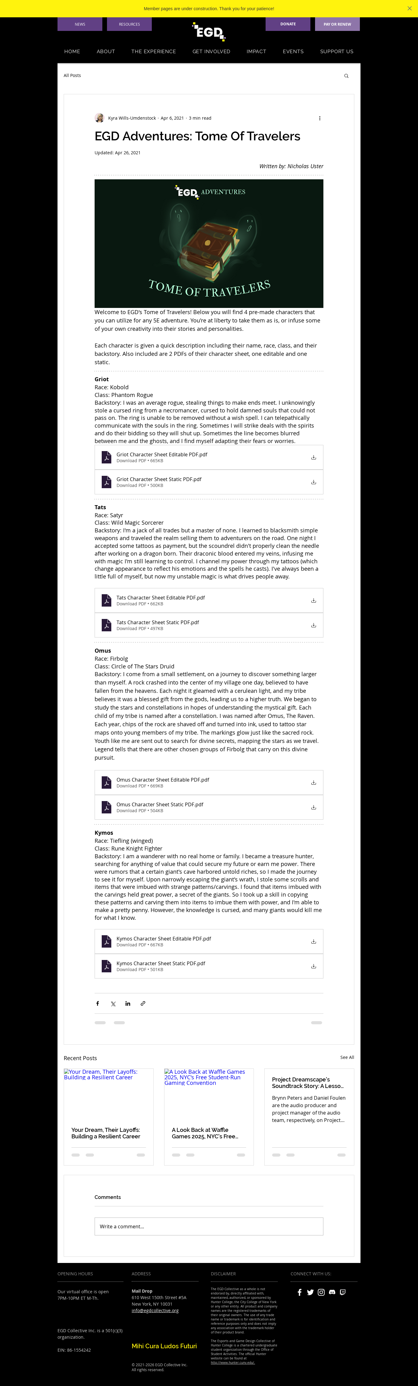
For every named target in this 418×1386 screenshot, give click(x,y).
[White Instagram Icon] (321, 1292)
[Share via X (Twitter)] (113, 1003)
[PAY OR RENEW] (337, 24)
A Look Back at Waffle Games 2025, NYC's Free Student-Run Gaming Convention (203, 1133)
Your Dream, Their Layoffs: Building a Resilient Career (105, 1133)
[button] (106, 51)
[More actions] (319, 118)
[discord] (332, 1292)
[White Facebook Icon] (299, 1292)
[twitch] (343, 1292)
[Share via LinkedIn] (128, 1003)
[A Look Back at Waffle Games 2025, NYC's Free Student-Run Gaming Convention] (209, 1094)
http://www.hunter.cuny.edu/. (233, 1363)
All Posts (72, 75)
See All (347, 1057)
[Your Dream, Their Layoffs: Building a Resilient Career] (108, 1094)
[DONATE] (288, 24)
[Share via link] (143, 1003)
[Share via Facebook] (97, 1003)
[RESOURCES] (129, 24)
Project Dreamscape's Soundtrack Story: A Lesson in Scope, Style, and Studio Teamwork (308, 1082)
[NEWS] (80, 24)
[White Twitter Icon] (310, 1292)
